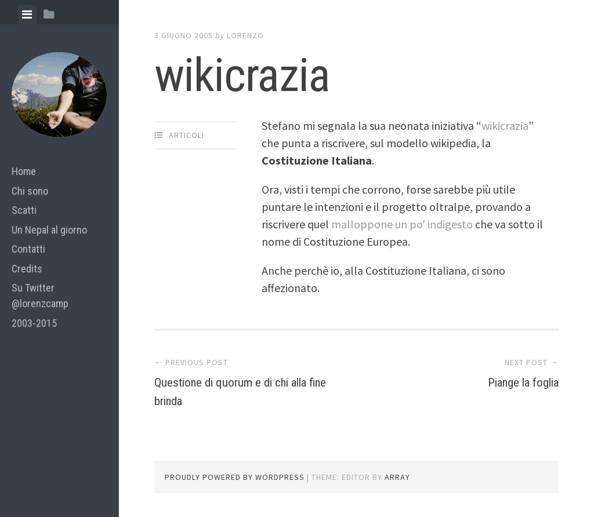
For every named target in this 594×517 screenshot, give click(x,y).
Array (397, 477)
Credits (27, 269)
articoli (186, 135)
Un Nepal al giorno (49, 230)
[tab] (27, 14)
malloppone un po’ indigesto (403, 224)
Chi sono (30, 191)
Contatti (28, 249)
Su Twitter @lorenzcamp (40, 296)
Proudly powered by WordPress (235, 477)
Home (24, 171)
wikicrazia (504, 125)
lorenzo (245, 35)
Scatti (24, 210)
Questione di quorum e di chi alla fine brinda (239, 390)
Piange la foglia (512, 381)
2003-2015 (34, 323)
